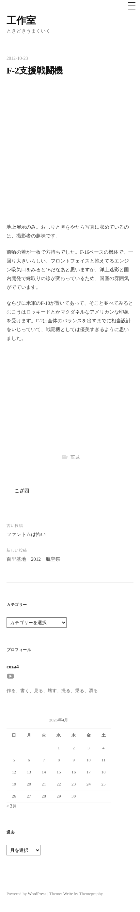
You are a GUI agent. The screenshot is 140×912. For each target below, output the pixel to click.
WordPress (37, 893)
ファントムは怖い (26, 534)
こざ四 (21, 490)
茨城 (75, 457)
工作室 (21, 20)
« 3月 (12, 806)
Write (68, 893)
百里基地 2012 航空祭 (33, 559)
